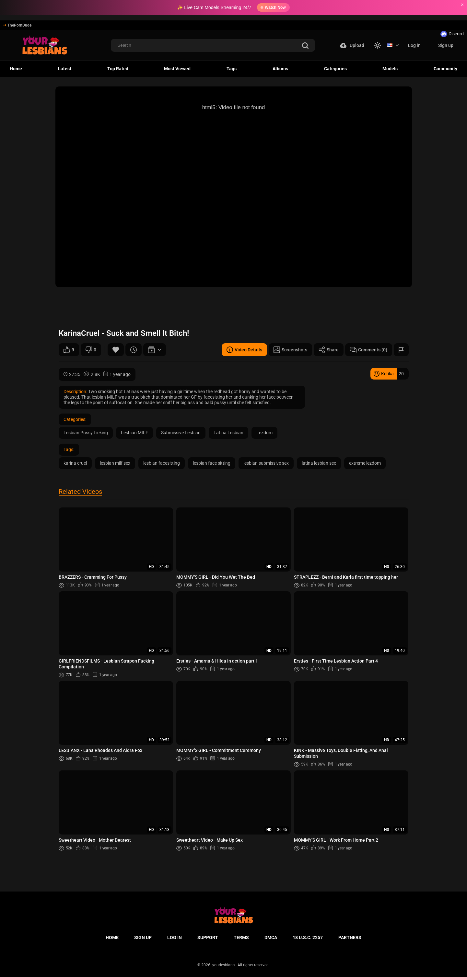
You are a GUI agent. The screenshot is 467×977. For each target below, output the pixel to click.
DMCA (270, 937)
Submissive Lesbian (181, 432)
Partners (349, 937)
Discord (452, 34)
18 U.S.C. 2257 (308, 937)
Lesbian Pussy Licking (86, 432)
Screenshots (290, 349)
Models (390, 68)
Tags (232, 68)
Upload (352, 45)
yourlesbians (223, 965)
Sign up (445, 45)
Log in (414, 45)
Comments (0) (368, 349)
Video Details (244, 349)
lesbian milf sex (115, 463)
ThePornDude (17, 25)
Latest (64, 68)
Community (445, 68)
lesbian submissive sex (266, 463)
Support (207, 937)
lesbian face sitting (211, 463)
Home (16, 68)
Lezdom (264, 432)
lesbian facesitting (161, 463)
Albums (280, 68)
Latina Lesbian (228, 432)
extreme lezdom (365, 463)
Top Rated (117, 68)
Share (329, 349)
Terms (241, 937)
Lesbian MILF (134, 432)
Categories (335, 68)
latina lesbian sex (319, 463)
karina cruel (75, 463)
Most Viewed (177, 68)
